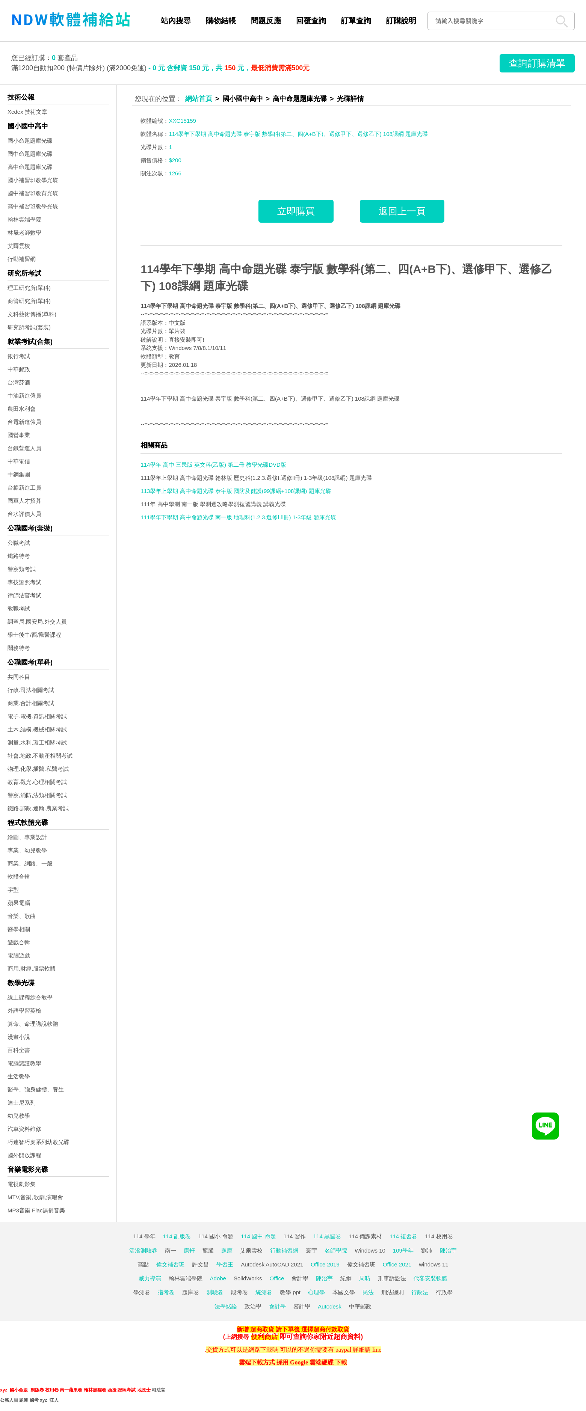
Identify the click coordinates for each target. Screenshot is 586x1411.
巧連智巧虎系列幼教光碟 (38, 1142)
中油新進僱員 (24, 395)
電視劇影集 (22, 1184)
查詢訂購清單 (537, 63)
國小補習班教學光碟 (33, 180)
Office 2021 (397, 1264)
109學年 (403, 1250)
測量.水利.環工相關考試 (37, 742)
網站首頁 (198, 99)
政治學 (253, 1306)
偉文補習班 (170, 1264)
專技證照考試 (24, 582)
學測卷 (141, 1292)
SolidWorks (248, 1278)
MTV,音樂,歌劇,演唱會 (35, 1197)
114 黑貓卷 (327, 1236)
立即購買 (296, 211)
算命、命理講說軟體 (33, 1024)
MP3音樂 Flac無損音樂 (36, 1210)
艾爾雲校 (19, 246)
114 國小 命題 (215, 1236)
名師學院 (336, 1250)
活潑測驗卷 (143, 1250)
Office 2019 (325, 1264)
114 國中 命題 (258, 1236)
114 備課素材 (365, 1236)
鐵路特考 (19, 556)
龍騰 (208, 1250)
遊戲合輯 (19, 942)
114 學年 (144, 1236)
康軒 (189, 1250)
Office (277, 1278)
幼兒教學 (19, 1116)
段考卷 (239, 1292)
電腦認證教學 (24, 1063)
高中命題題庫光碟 (30, 167)
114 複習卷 (403, 1236)
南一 (170, 1250)
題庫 (227, 1250)
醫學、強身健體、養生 (36, 1089)
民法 (368, 1292)
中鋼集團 (19, 474)
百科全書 (19, 1050)
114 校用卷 (439, 1236)
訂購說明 (401, 21)
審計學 (301, 1306)
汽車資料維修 (24, 1129)
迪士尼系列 (22, 1102)
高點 (143, 1264)
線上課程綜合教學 (30, 997)
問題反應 (266, 21)
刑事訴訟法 (392, 1278)
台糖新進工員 (24, 487)
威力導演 (150, 1278)
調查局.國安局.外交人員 (37, 621)
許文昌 (200, 1264)
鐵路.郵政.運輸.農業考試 (38, 808)
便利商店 (264, 1336)
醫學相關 (19, 929)
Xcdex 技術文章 (27, 112)
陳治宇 (448, 1250)
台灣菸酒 (19, 382)
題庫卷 (190, 1292)
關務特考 (19, 648)
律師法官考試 (24, 595)
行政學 (444, 1292)
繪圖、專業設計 (27, 837)
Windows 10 (370, 1250)
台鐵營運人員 (24, 448)
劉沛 (426, 1250)
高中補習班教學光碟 (33, 206)
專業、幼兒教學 (27, 850)
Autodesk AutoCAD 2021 (272, 1264)
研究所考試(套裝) (29, 327)
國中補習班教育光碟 (33, 193)
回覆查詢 (311, 21)
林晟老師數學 (24, 232)
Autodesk (329, 1306)
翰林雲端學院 (24, 219)
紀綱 (346, 1278)
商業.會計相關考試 (31, 703)
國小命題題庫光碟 (30, 140)
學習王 (224, 1264)
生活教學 (19, 1076)
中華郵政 (19, 369)
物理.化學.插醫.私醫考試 (38, 769)
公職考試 (19, 543)
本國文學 (343, 1292)
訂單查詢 (356, 21)
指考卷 (166, 1292)
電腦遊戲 (19, 955)
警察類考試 (22, 569)
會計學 (299, 1278)
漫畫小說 (19, 1037)
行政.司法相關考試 (31, 690)
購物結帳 (221, 21)
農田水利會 (22, 409)
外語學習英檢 (24, 1010)
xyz (3, 1390)
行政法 (419, 1292)
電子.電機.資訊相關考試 (37, 716)
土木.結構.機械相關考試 (37, 729)
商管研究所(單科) (29, 301)
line (376, 1349)
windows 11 (433, 1264)
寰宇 (311, 1250)
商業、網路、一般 (30, 863)
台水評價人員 (24, 514)
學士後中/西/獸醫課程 (34, 635)
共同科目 (19, 677)
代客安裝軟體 (430, 1278)
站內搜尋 (176, 21)
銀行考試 (19, 356)
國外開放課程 (24, 1155)
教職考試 (19, 608)
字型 (13, 889)
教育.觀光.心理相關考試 (37, 782)
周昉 (364, 1278)
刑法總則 (392, 1292)
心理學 (316, 1292)
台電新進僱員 (24, 422)
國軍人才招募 (24, 500)
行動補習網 (22, 259)
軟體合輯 (19, 876)
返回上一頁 (402, 211)
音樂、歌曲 (22, 916)
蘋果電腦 (19, 903)
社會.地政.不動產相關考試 (40, 755)
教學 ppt (290, 1292)
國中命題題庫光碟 (30, 154)
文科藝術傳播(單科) (32, 314)
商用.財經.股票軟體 (32, 968)
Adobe (218, 1278)
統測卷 (263, 1292)
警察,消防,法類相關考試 (37, 795)
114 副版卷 (177, 1236)
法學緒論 (225, 1306)
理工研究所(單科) (29, 288)
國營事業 (19, 435)
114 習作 (295, 1236)
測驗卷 (215, 1292)
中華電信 (19, 461)
